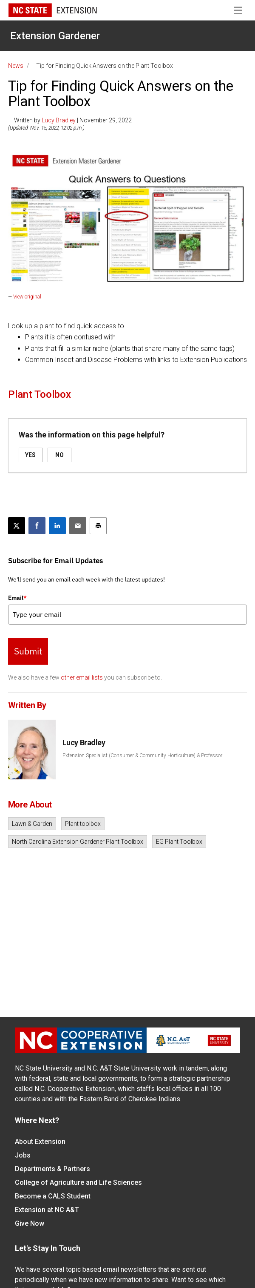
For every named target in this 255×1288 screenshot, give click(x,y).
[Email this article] (77, 525)
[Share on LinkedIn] (57, 525)
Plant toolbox (83, 823)
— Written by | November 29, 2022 (70, 120)
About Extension (40, 1141)
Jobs (23, 1155)
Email (17, 598)
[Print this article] (98, 525)
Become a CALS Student (53, 1196)
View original (27, 297)
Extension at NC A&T (47, 1210)
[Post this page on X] (16, 525)
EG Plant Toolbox (179, 841)
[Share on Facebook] (36, 525)
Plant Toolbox (39, 394)
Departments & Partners (52, 1169)
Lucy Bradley (59, 120)
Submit (28, 651)
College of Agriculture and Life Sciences (78, 1182)
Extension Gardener (55, 36)
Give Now (29, 1223)
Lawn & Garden (32, 823)
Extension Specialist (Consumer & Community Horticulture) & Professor (142, 755)
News (15, 65)
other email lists (82, 677)
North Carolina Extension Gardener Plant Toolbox (77, 841)
